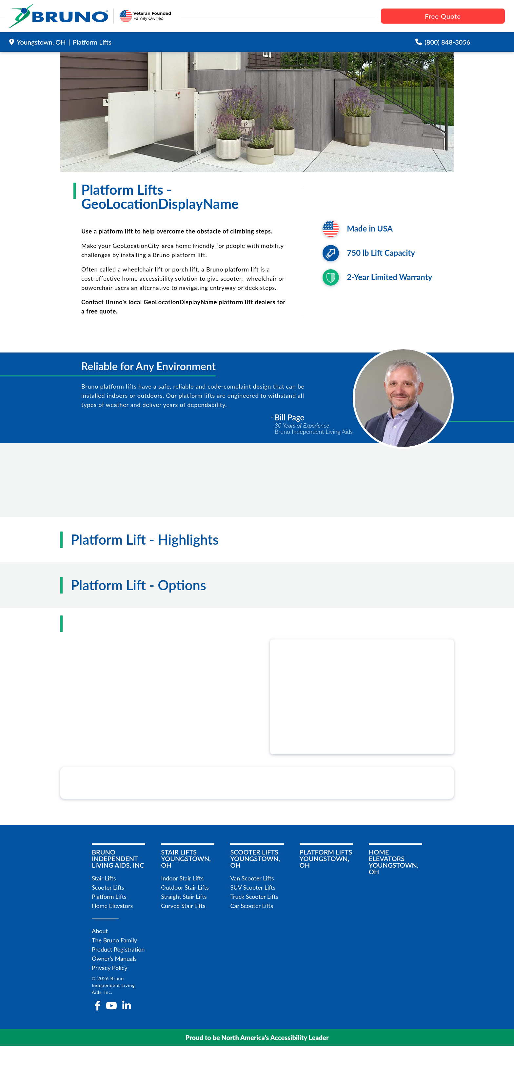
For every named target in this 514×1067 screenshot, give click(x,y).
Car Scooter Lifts (251, 905)
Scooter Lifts (108, 887)
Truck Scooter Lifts (254, 896)
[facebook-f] (97, 1006)
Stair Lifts (104, 878)
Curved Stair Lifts (183, 905)
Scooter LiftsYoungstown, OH (255, 858)
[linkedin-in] (126, 1006)
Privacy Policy (110, 967)
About (100, 931)
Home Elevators (112, 905)
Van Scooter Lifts (252, 878)
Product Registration (118, 949)
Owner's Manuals (114, 958)
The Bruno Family (114, 940)
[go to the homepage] (58, 16)
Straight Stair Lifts (184, 896)
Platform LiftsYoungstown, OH (326, 858)
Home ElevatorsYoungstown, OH (394, 862)
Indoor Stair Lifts (182, 878)
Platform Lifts (109, 896)
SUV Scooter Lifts (252, 887)
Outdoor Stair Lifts (185, 887)
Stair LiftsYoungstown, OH (186, 858)
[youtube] (111, 1006)
